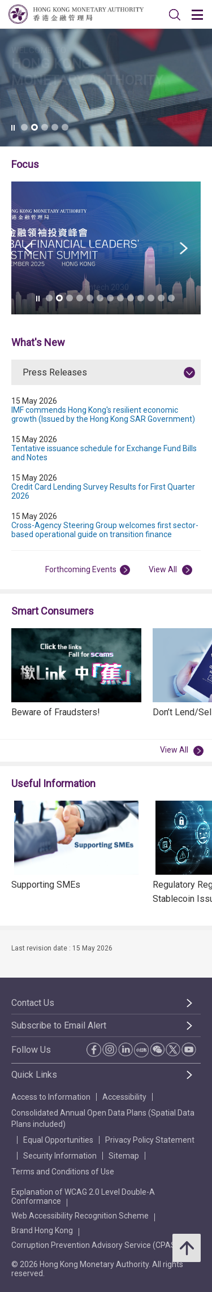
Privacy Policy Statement (149, 1139)
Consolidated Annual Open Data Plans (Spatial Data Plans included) (102, 1118)
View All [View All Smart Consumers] (182, 750)
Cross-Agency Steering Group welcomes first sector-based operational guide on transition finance (104, 530)
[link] (174, 14)
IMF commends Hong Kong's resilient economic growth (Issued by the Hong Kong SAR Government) (103, 414)
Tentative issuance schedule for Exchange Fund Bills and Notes (104, 453)
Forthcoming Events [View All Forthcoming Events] (87, 570)
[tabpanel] (106, 492)
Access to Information (50, 1096)
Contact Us (32, 1002)
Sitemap (124, 1155)
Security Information (60, 1155)
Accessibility (124, 1096)
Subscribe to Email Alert (58, 1025)
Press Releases (55, 372)
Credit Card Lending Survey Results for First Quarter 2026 (103, 491)
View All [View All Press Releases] (170, 570)
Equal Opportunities (58, 1139)
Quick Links (34, 1074)
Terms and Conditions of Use (62, 1171)
